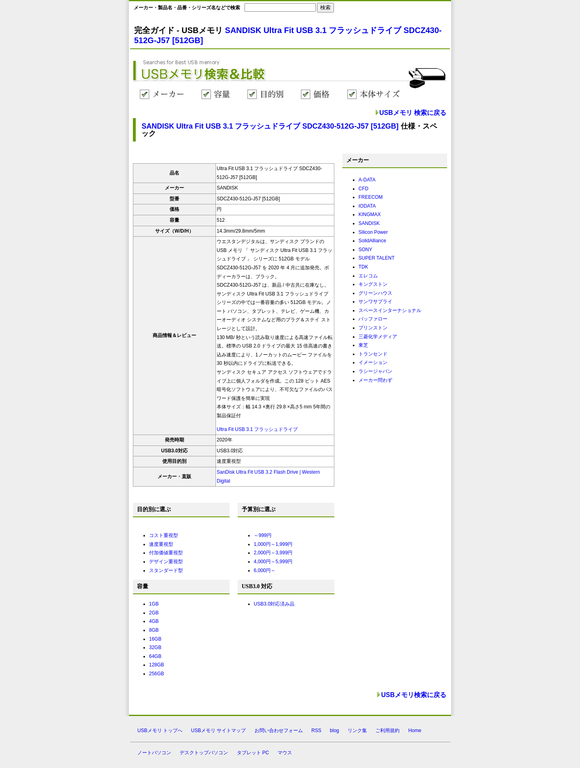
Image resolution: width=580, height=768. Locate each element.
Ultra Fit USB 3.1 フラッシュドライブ (257, 429)
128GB (156, 665)
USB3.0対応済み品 (274, 604)
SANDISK (369, 223)
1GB (154, 604)
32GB (155, 647)
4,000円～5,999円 (273, 561)
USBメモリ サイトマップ (218, 730)
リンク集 (357, 730)
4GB (154, 621)
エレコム (368, 276)
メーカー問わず (375, 380)
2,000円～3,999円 (273, 553)
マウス (285, 753)
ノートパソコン (154, 753)
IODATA (367, 206)
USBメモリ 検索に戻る (412, 112)
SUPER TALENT (376, 258)
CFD (363, 188)
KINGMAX (369, 214)
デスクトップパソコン (204, 753)
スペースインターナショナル (389, 310)
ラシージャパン (375, 371)
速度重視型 (161, 544)
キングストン (372, 284)
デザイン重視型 (166, 561)
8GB (154, 630)
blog (334, 730)
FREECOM (370, 197)
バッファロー (372, 319)
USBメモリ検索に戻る (413, 694)
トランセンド (372, 354)
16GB (155, 639)
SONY (365, 249)
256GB (156, 673)
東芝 (363, 345)
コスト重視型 (163, 535)
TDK (363, 267)
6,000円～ (265, 570)
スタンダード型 (166, 570)
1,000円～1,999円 (273, 544)
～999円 (262, 535)
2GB (154, 613)
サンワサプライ (375, 301)
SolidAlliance (372, 241)
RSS (316, 730)
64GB (155, 656)
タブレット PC (253, 753)
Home (414, 730)
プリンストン (372, 328)
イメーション (372, 362)
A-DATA (366, 180)
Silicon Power (373, 232)
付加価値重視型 (166, 553)
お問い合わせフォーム (279, 730)
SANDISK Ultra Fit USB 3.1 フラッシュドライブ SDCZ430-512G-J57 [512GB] (269, 126)
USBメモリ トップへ (159, 730)
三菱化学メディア (377, 336)
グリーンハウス (375, 293)
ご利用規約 (387, 730)
